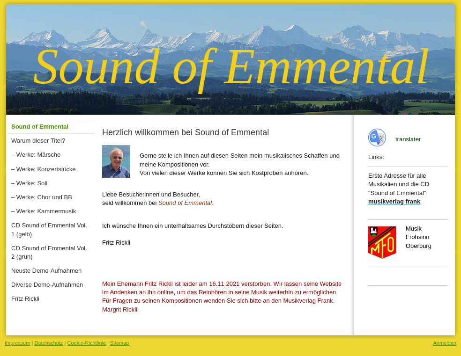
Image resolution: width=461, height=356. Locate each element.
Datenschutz (48, 343)
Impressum (17, 343)
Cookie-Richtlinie (86, 343)
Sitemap (119, 343)
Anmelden (444, 343)
